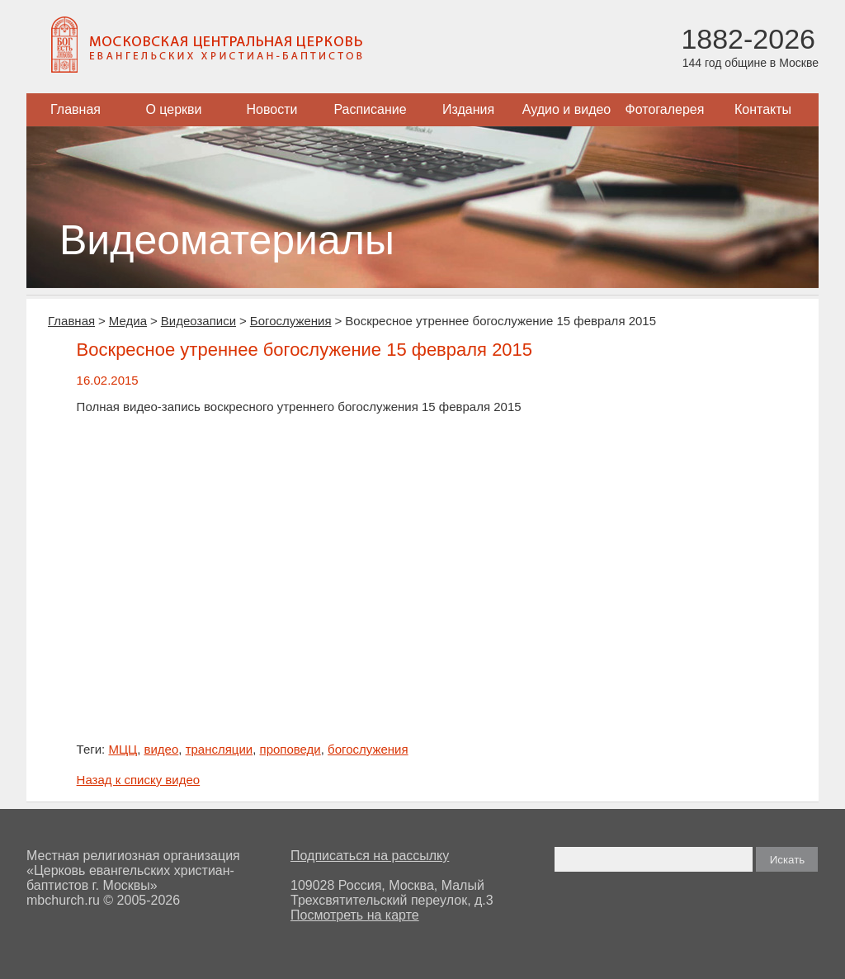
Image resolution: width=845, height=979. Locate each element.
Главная (75, 109)
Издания (468, 109)
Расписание (369, 109)
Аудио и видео (566, 109)
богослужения (368, 749)
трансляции (219, 749)
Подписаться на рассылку (369, 856)
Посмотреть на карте (354, 915)
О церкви (173, 109)
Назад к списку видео (139, 780)
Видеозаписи (198, 321)
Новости (272, 109)
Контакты (762, 109)
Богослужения (291, 321)
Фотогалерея (665, 109)
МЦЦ (122, 749)
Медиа (128, 321)
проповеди (290, 749)
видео (161, 749)
